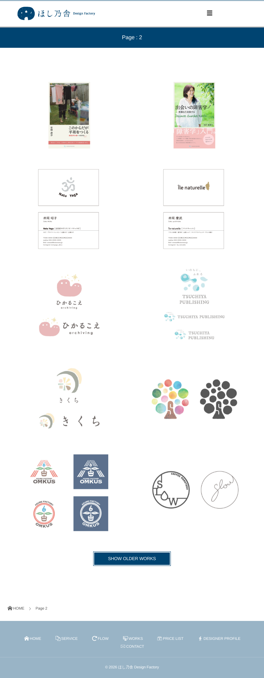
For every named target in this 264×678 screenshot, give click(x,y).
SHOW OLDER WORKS (132, 558)
